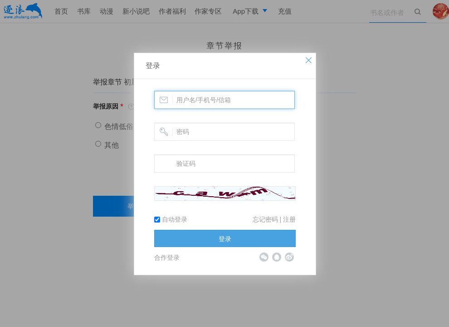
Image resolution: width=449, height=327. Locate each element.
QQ (276, 257)
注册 (289, 219)
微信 (263, 257)
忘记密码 (265, 219)
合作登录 (167, 257)
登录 (153, 65)
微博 (289, 257)
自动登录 (170, 219)
